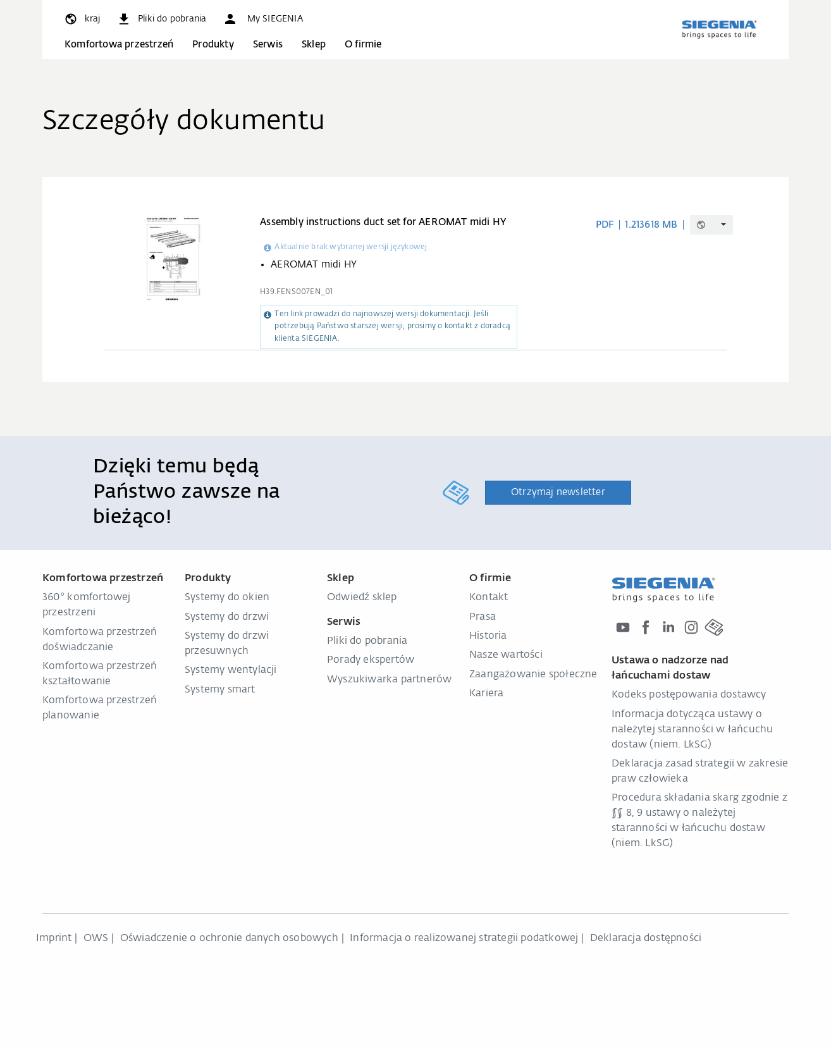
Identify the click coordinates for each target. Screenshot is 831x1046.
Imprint (53, 938)
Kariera (486, 694)
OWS (96, 938)
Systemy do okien (227, 598)
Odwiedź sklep (362, 598)
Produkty (213, 44)
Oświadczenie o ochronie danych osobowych (229, 938)
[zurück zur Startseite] (719, 29)
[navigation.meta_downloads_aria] (161, 19)
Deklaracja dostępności (645, 938)
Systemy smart (220, 690)
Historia (488, 636)
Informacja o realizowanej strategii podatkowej (464, 938)
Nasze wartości (506, 655)
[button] (262, 19)
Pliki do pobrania (367, 641)
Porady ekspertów (370, 660)
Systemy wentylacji (231, 670)
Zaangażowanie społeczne (533, 675)
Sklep (314, 44)
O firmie (363, 44)
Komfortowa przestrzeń (119, 44)
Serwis (268, 44)
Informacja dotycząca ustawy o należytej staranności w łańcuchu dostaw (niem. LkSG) (692, 730)
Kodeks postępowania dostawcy (689, 695)
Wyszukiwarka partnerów (389, 680)
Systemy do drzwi (227, 617)
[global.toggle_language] (81, 19)
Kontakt (488, 598)
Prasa (482, 617)
